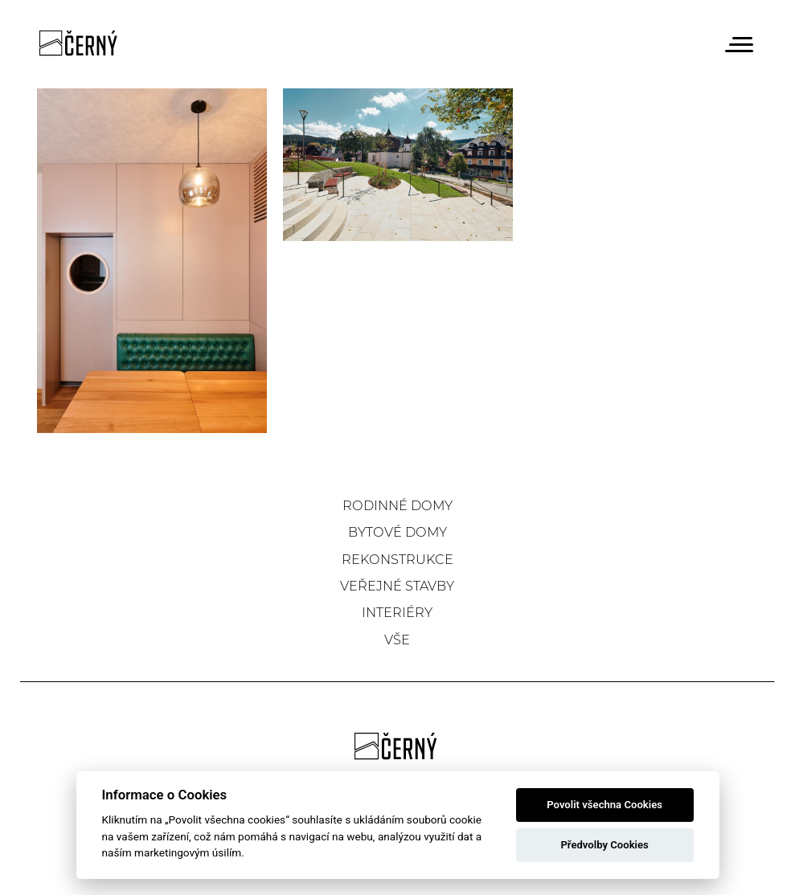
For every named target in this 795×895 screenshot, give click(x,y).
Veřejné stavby (397, 586)
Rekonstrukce (397, 559)
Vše (397, 639)
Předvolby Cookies (604, 845)
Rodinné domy (397, 505)
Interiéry (397, 612)
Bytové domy (397, 532)
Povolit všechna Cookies (604, 805)
